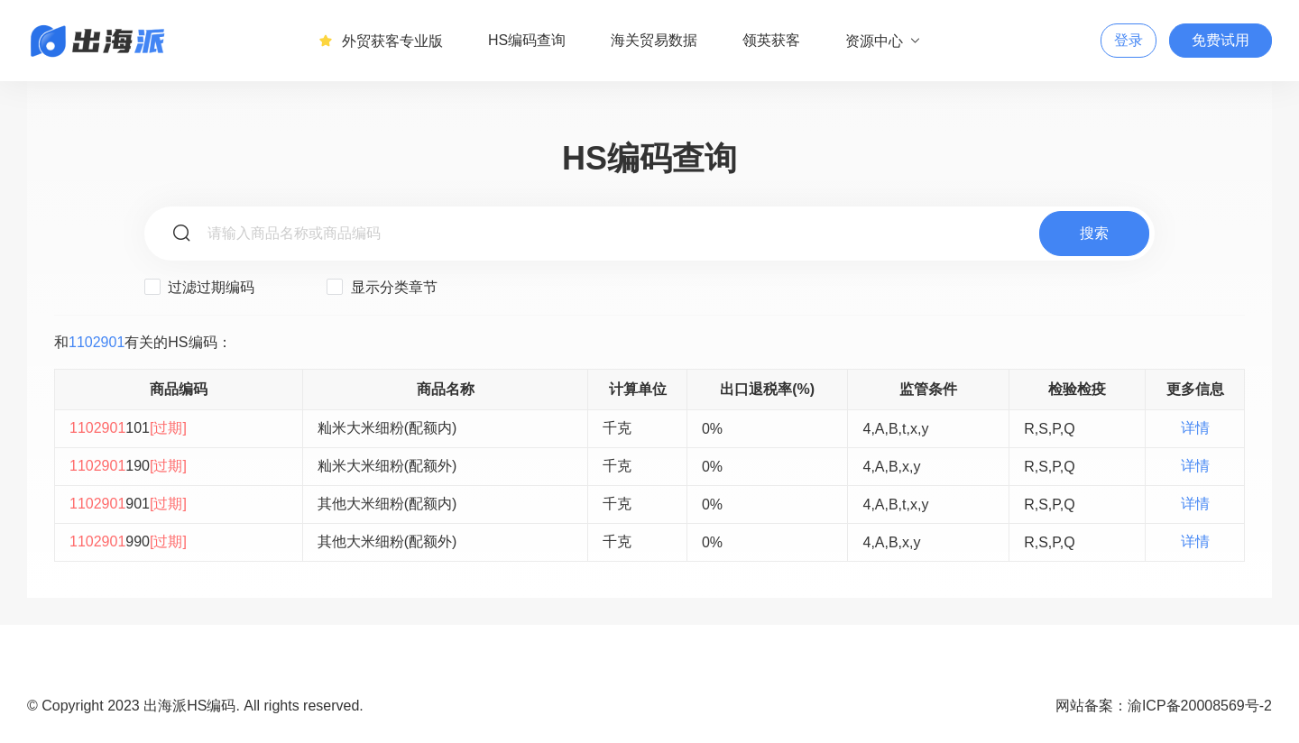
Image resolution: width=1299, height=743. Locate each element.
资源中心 (883, 40)
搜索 (1094, 233)
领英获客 (771, 40)
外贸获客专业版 (380, 40)
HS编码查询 (527, 40)
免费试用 (1220, 40)
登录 (1128, 40)
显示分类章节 (382, 287)
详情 (1195, 428)
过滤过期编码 (199, 287)
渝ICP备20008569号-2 (1200, 705)
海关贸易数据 (654, 40)
